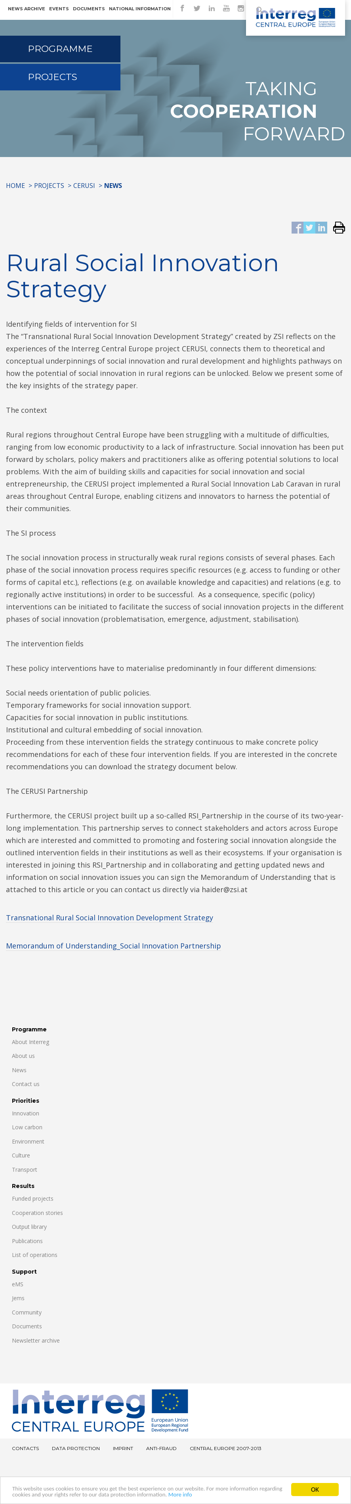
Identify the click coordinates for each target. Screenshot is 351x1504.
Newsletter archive (36, 1340)
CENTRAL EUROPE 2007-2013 (225, 1448)
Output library (29, 1226)
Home (15, 185)
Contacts (25, 1448)
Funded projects (32, 1198)
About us (23, 1056)
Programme (60, 48)
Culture (21, 1155)
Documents (89, 8)
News (19, 1070)
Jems (18, 1298)
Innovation (25, 1113)
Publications (27, 1241)
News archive (26, 8)
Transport (24, 1169)
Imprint (123, 1448)
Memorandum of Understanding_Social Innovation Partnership (113, 945)
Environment (28, 1141)
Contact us (26, 1084)
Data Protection (76, 1448)
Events (59, 8)
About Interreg (30, 1042)
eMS (17, 1284)
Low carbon (27, 1127)
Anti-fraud (161, 1448)
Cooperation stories (37, 1213)
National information (140, 8)
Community (27, 1312)
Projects (52, 76)
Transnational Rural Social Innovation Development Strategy (109, 917)
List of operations (34, 1255)
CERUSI (84, 185)
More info (263, 1495)
